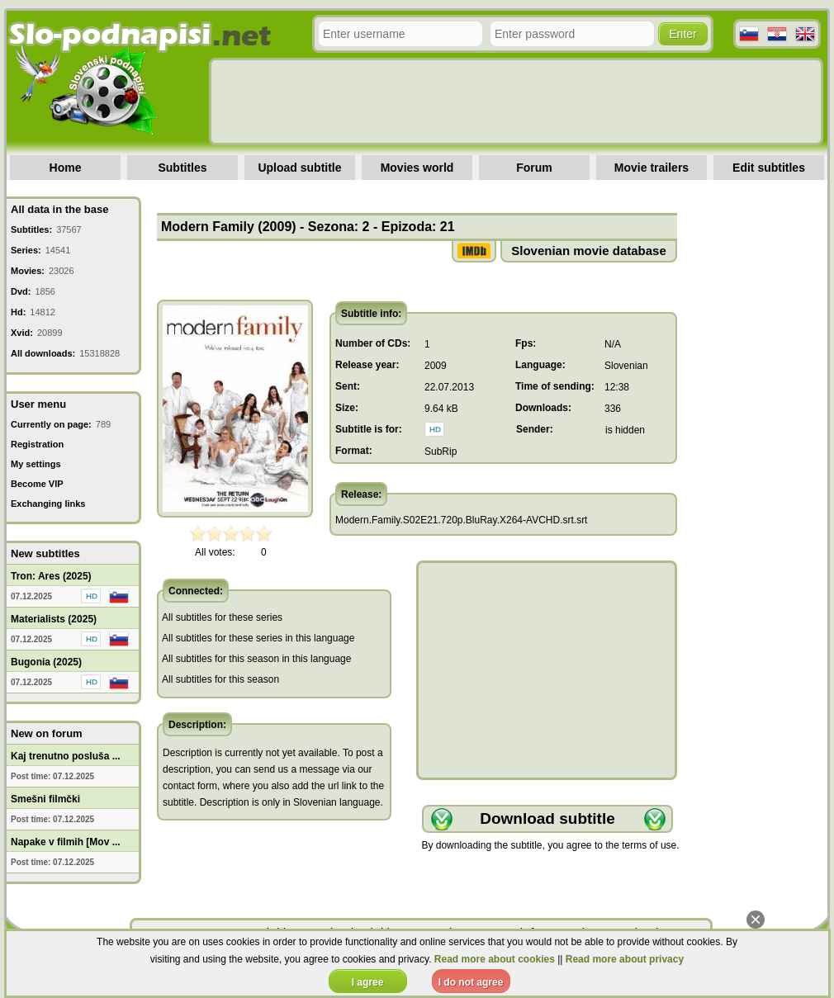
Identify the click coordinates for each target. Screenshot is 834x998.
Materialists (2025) (54, 619)
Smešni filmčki (45, 799)
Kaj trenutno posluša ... (66, 756)
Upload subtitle (299, 167)
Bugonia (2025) (46, 662)
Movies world (417, 167)
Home (66, 167)
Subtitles (182, 167)
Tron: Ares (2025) (51, 576)
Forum (534, 167)
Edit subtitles (768, 167)
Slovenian (626, 365)
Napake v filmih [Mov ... (66, 842)
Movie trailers (651, 167)
